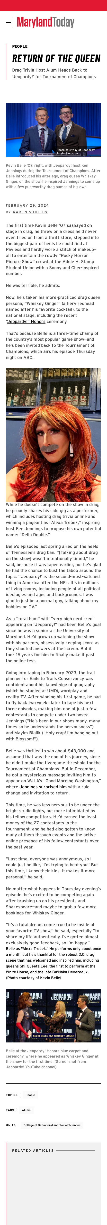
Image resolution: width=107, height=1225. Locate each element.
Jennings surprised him (43, 786)
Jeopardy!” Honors (26, 321)
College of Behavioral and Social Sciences (52, 1125)
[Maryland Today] (45, 22)
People (30, 1095)
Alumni (26, 1110)
